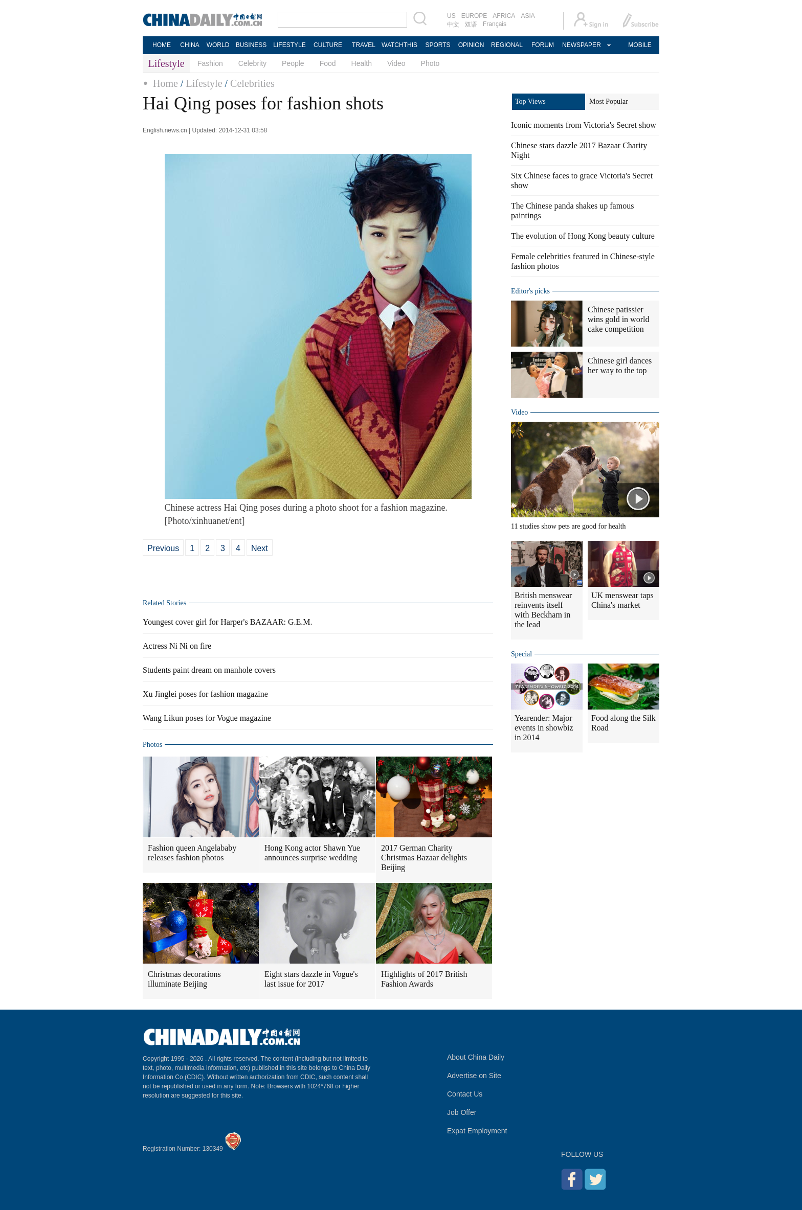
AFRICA (504, 15)
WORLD (218, 45)
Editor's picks (530, 291)
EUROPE (474, 15)
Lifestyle (204, 83)
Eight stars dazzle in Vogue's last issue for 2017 (311, 979)
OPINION (471, 45)
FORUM (542, 45)
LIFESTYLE (289, 45)
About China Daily (475, 1057)
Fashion (210, 63)
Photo (430, 63)
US (451, 15)
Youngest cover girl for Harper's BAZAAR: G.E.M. (227, 622)
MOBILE (639, 45)
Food (328, 63)
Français (494, 24)
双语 (471, 24)
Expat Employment (477, 1131)
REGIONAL (507, 45)
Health (361, 63)
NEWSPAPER (581, 45)
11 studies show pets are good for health (568, 526)
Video (396, 63)
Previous (163, 548)
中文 (453, 24)
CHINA (189, 45)
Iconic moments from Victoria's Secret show (583, 125)
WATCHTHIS (399, 45)
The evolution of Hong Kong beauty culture (583, 236)
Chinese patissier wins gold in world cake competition (618, 319)
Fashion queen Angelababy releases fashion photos (192, 852)
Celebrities (252, 83)
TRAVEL (363, 45)
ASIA (527, 15)
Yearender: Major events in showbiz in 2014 (544, 728)
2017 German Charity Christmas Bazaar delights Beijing (424, 857)
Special (521, 654)
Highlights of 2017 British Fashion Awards (424, 979)
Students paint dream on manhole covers (209, 670)
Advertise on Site (474, 1075)
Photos (152, 744)
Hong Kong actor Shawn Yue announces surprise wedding (312, 852)
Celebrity (252, 63)
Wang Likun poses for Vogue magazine (207, 718)
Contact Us (464, 1094)
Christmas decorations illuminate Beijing (184, 979)
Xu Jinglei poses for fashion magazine (205, 694)
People (293, 63)
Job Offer (461, 1112)
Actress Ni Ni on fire (177, 646)
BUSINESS (251, 45)
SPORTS (437, 45)
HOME (161, 45)
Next (259, 548)
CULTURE (328, 45)
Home (165, 83)
